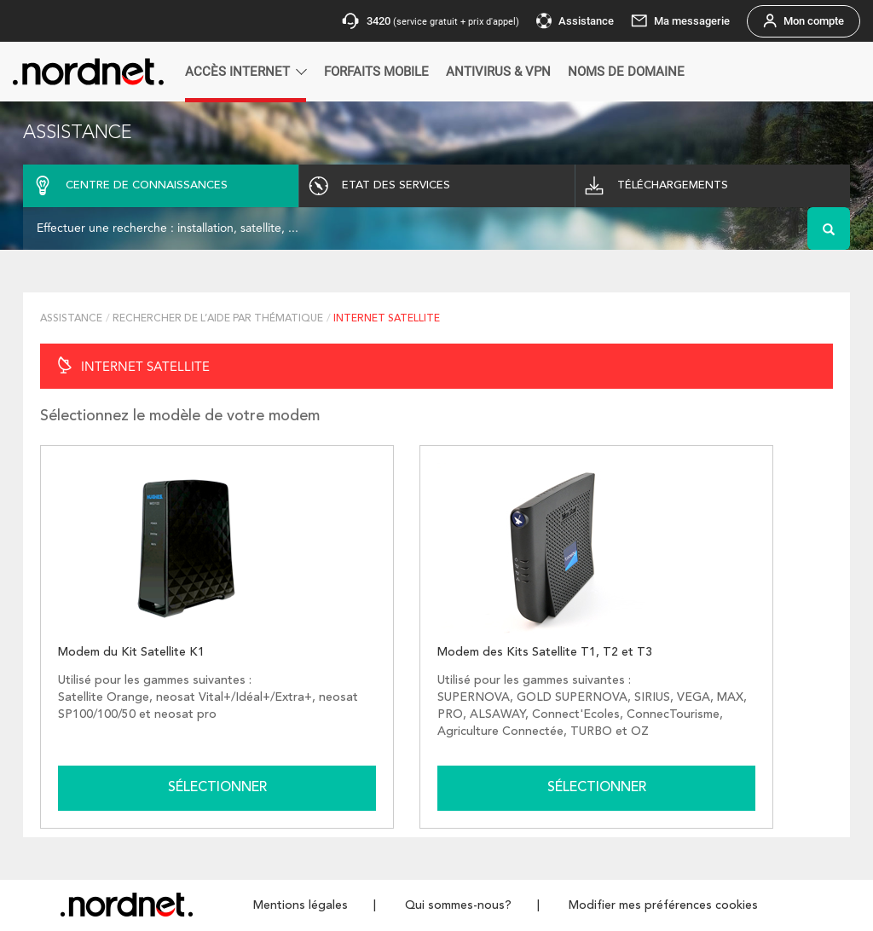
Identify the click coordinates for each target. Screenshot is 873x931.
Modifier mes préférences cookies (663, 905)
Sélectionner (217, 788)
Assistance (71, 319)
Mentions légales (300, 905)
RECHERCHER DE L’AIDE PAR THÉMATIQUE (218, 319)
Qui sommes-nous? (458, 905)
